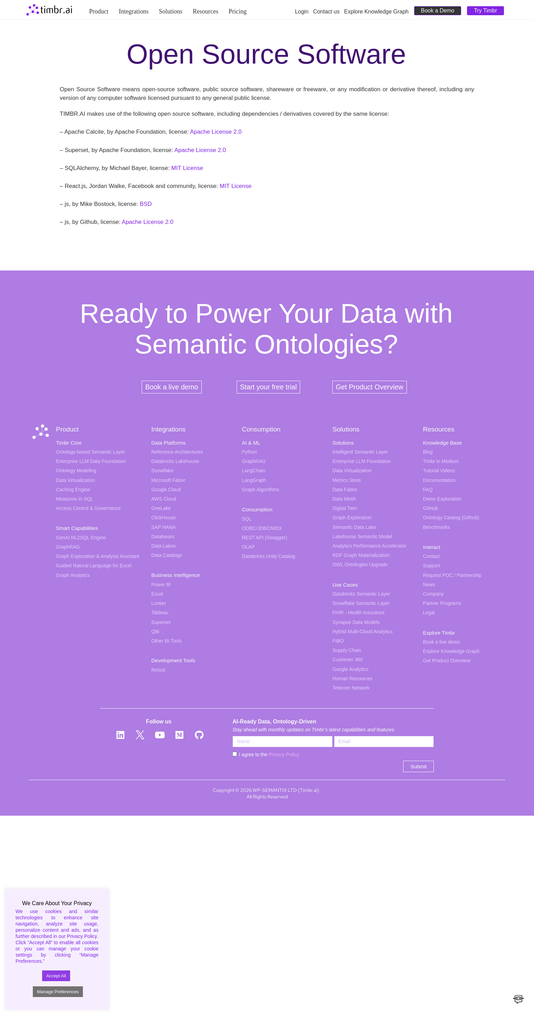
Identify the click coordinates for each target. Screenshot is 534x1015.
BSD (146, 204)
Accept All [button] (56, 975)
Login (304, 12)
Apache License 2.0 (215, 132)
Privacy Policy (283, 754)
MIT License (187, 168)
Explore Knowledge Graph (376, 12)
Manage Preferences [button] (58, 991)
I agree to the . (269, 754)
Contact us (328, 12)
